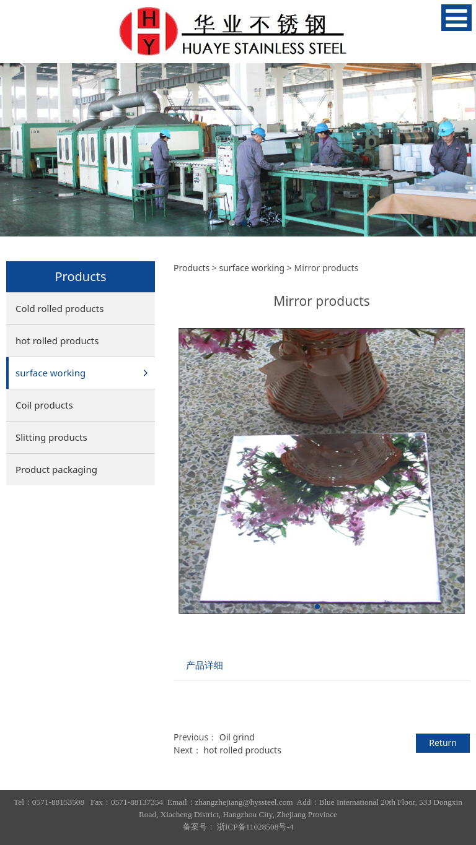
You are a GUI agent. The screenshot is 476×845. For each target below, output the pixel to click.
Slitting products (51, 437)
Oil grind (237, 737)
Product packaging (56, 469)
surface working (50, 372)
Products (191, 268)
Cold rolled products (59, 308)
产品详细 (204, 665)
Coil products (44, 405)
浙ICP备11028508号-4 (255, 826)
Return (443, 742)
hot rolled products (57, 340)
